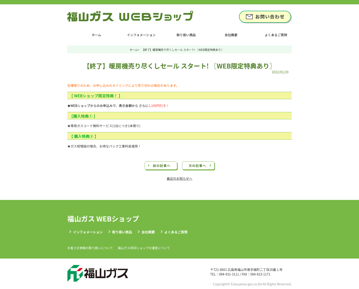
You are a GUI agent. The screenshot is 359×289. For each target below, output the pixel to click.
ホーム (96, 35)
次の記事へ (197, 165)
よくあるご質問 (276, 35)
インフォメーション (141, 35)
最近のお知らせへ (179, 178)
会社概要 (231, 35)
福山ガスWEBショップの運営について (158, 248)
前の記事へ (162, 165)
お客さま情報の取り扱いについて (94, 248)
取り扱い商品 (186, 35)
